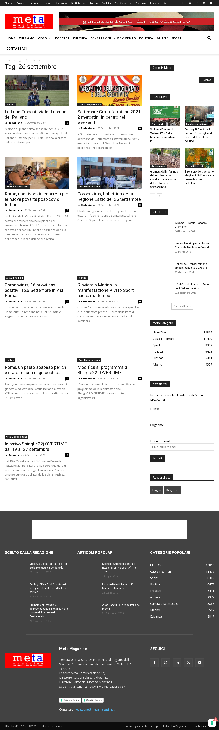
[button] (209, 39)
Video (44, 38)
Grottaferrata (78, 2)
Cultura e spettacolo (90, 104)
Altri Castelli (123, 2)
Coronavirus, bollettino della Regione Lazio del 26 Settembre (109, 196)
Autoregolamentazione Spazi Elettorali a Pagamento (157, 726)
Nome (154, 409)
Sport (177, 38)
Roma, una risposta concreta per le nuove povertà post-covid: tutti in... (36, 199)
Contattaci (16, 48)
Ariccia (20, 2)
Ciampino (33, 2)
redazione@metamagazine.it (95, 709)
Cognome (157, 425)
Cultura (80, 38)
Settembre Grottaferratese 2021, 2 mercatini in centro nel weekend (109, 117)
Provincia (140, 2)
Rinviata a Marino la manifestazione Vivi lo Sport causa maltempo (105, 290)
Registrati (172, 490)
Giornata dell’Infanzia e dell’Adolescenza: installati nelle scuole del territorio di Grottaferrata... (164, 179)
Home (10, 38)
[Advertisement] (109, 529)
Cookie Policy (94, 700)
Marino (94, 2)
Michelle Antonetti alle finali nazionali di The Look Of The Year (119, 567)
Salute (162, 38)
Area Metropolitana (89, 186)
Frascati (47, 2)
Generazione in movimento (113, 38)
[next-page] (159, 196)
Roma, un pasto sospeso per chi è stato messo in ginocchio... (36, 370)
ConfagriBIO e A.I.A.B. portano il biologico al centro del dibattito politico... (48, 588)
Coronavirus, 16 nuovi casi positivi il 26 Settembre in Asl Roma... (34, 290)
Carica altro (182, 306)
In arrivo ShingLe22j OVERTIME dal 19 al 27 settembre (36, 446)
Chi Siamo (26, 38)
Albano (9, 2)
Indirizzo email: (160, 441)
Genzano (61, 2)
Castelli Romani (14, 277)
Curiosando (157, 124)
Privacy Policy (72, 700)
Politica (146, 38)
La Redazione (13, 122)
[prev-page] (152, 196)
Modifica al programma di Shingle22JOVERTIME (103, 370)
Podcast (62, 38)
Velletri (106, 2)
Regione (155, 2)
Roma (167, 2)
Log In (156, 490)
